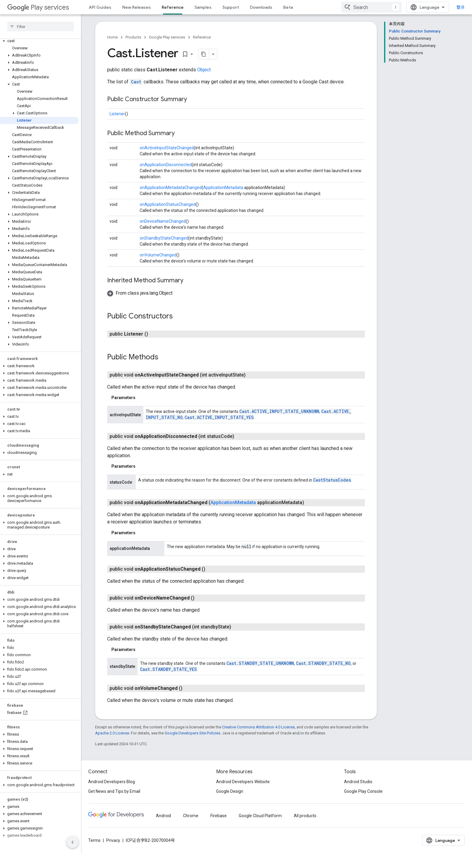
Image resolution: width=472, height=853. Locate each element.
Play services (38, 7)
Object (204, 70)
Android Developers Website (243, 781)
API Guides (100, 7)
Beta (288, 7)
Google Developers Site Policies (192, 733)
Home (112, 37)
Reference (202, 37)
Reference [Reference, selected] (173, 7)
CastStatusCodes (332, 480)
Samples (203, 7)
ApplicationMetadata (223, 187)
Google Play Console (363, 791)
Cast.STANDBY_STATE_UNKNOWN (260, 663)
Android (163, 815)
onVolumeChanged (158, 255)
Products (133, 37)
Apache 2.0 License (112, 733)
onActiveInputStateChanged (167, 147)
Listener (117, 113)
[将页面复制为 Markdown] (203, 54)
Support (230, 7)
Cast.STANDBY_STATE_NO (323, 663)
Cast (136, 82)
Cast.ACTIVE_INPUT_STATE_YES (219, 417)
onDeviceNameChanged (163, 221)
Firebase (218, 815)
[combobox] (371, 7)
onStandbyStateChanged (164, 238)
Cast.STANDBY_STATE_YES (168, 669)
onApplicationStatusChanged (168, 204)
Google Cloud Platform (260, 815)
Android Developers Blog (111, 781)
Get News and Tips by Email (114, 791)
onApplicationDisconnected (166, 164)
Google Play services (167, 37)
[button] (39, 41)
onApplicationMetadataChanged (171, 187)
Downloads (261, 7)
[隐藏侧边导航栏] (73, 842)
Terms (94, 840)
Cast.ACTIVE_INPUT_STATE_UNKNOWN (279, 411)
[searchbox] (40, 26)
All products (305, 815)
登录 (460, 7)
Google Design (229, 791)
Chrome (190, 815)
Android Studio (358, 781)
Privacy (113, 840)
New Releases (136, 7)
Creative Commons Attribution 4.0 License (258, 727)
